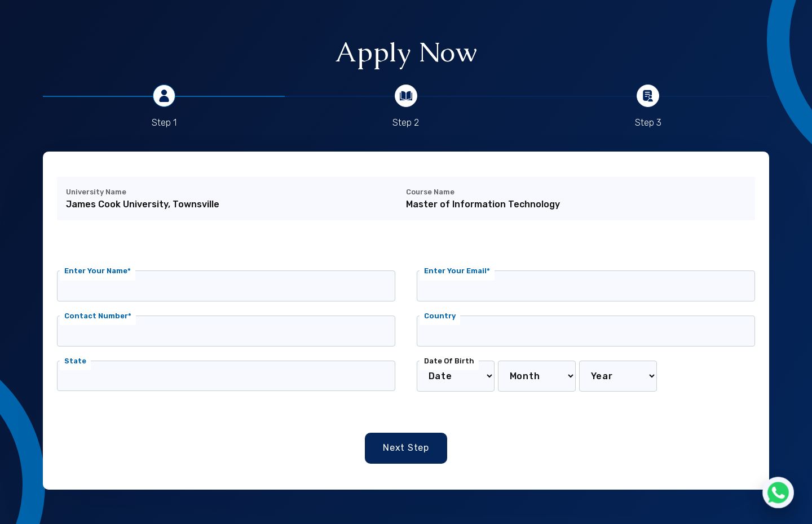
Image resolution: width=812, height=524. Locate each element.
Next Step (406, 447)
